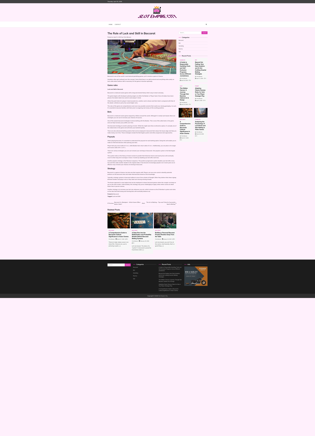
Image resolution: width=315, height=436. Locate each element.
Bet (179, 43)
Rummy (181, 49)
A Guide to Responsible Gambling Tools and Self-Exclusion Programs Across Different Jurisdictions (185, 69)
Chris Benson (127, 37)
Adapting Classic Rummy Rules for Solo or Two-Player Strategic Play (200, 92)
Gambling (181, 46)
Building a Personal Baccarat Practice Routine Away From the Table (165, 235)
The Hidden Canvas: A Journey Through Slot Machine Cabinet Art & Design (184, 94)
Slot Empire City (163, 296)
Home (110, 24)
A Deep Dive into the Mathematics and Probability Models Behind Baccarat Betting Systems (141, 235)
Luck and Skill (116, 196)
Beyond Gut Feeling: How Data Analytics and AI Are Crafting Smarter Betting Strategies (200, 68)
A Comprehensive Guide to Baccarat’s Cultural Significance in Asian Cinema (118, 235)
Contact (118, 24)
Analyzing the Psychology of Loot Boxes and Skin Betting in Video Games (200, 125)
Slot (180, 51)
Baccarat (116, 194)
